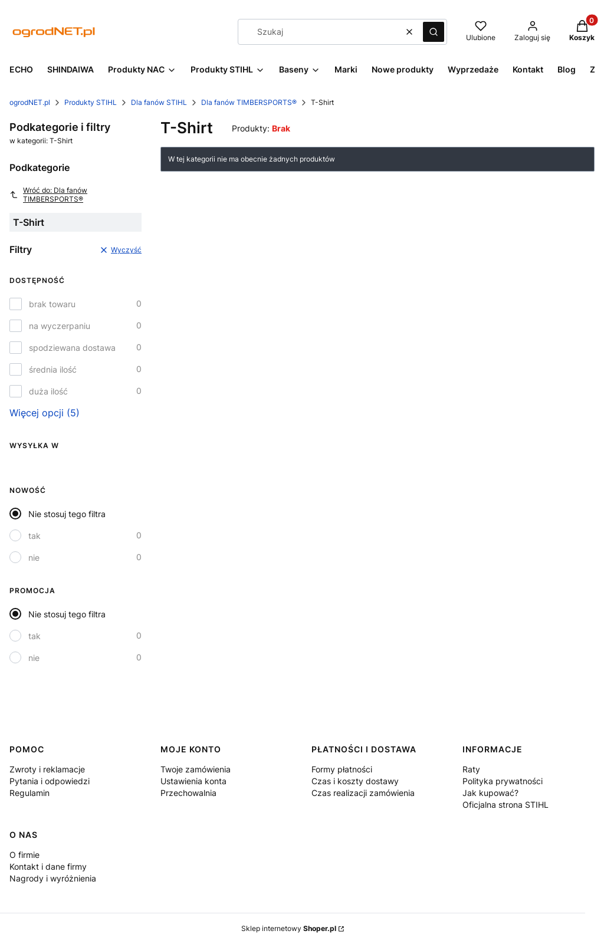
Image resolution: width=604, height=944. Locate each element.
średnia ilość (53, 369)
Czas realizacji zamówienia (363, 793)
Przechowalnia (188, 793)
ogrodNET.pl (29, 102)
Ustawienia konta (193, 781)
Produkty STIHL (90, 102)
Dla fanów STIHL (159, 102)
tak (34, 536)
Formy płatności (341, 769)
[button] (433, 32)
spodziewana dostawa (72, 348)
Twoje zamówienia (195, 769)
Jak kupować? (490, 793)
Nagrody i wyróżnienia (52, 878)
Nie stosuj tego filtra (67, 514)
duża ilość (48, 391)
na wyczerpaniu (59, 326)
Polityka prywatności (502, 781)
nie (34, 557)
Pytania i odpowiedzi (49, 781)
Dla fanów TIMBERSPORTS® (249, 102)
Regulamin (29, 793)
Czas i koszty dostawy (355, 781)
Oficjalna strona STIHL (505, 805)
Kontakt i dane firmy (48, 866)
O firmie (24, 855)
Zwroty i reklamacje (47, 769)
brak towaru (52, 304)
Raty (471, 769)
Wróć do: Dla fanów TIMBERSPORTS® (48, 194)
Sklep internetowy (288, 928)
